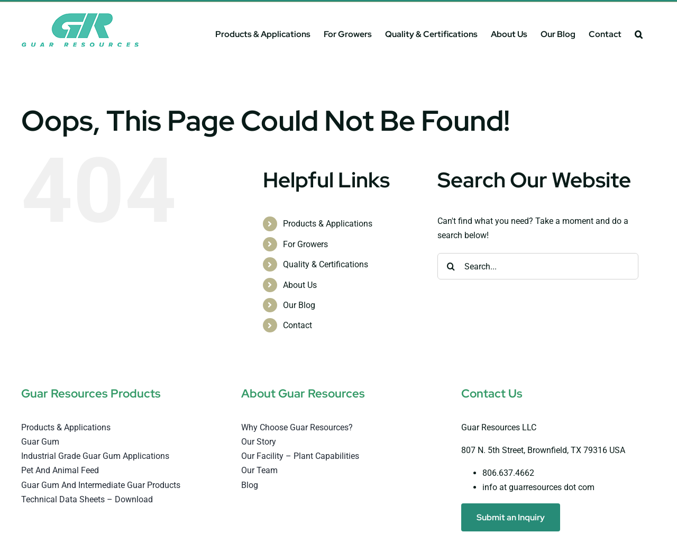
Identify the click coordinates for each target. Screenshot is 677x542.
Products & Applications (327, 224)
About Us (300, 285)
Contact (297, 325)
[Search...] (537, 266)
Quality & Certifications (325, 264)
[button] (639, 34)
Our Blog (299, 305)
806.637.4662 (508, 473)
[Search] (450, 266)
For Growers (305, 244)
